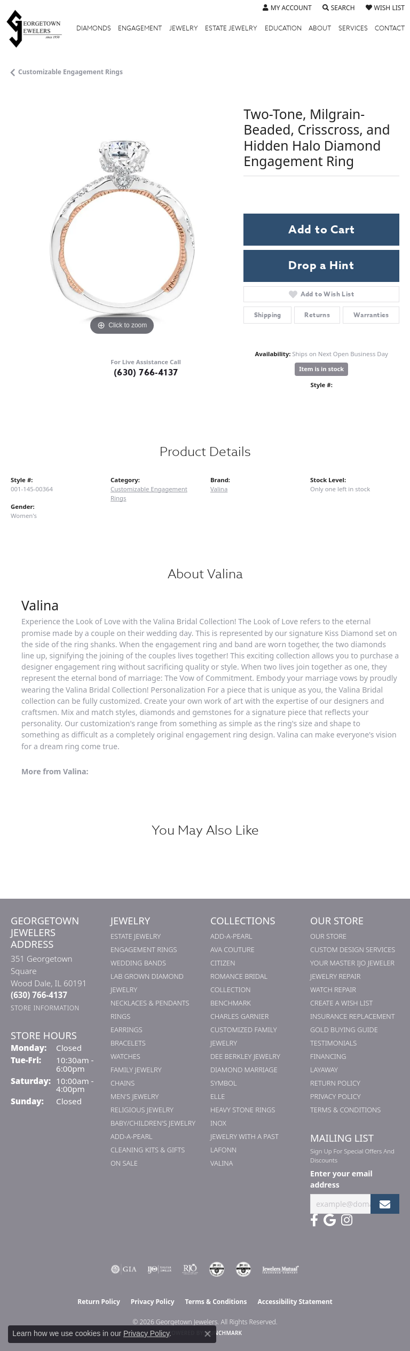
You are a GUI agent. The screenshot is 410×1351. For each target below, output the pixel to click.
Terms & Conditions (345, 1109)
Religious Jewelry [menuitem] (142, 1109)
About (320, 28)
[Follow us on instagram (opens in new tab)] (346, 1220)
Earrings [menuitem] (127, 1029)
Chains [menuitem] (123, 1083)
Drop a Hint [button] (321, 265)
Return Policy (335, 1083)
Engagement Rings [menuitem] (144, 949)
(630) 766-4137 (146, 372)
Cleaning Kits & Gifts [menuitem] (148, 1149)
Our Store (328, 936)
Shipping (267, 314)
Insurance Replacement (352, 1016)
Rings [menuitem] (120, 1016)
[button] (287, 8)
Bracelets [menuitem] (128, 1043)
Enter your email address (341, 1179)
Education (283, 28)
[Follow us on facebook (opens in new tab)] (314, 1220)
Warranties (371, 314)
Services (353, 28)
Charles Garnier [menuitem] (239, 1016)
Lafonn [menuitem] (223, 1149)
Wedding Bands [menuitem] (138, 963)
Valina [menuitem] (221, 1163)
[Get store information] (45, 1007)
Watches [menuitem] (125, 1056)
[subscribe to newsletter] (384, 1204)
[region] (122, 227)
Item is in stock (321, 369)
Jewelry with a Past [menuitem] (244, 1136)
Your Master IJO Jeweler (352, 963)
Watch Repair (333, 989)
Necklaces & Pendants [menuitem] (150, 1003)
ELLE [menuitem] (217, 1096)
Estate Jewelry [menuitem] (136, 936)
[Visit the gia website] (124, 1269)
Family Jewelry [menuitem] (136, 1069)
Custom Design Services (352, 949)
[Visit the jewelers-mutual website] (280, 1269)
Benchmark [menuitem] (230, 1003)
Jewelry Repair (335, 976)
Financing (328, 1056)
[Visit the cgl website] (243, 1269)
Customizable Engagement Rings (70, 71)
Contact (390, 28)
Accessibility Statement (294, 1301)
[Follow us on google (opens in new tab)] (330, 1220)
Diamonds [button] (93, 28)
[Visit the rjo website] (190, 1269)
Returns (317, 314)
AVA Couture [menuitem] (232, 949)
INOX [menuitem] (218, 1123)
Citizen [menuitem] (222, 963)
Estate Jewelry (231, 28)
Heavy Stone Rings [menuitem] (242, 1109)
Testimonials (333, 1043)
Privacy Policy (335, 1096)
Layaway (324, 1069)
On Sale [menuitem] (124, 1163)
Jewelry (183, 28)
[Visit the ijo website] (159, 1269)
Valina (218, 489)
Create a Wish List (341, 1003)
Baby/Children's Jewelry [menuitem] (153, 1123)
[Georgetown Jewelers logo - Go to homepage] (39, 28)
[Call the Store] (39, 994)
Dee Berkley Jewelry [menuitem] (245, 1056)
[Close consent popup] (207, 1334)
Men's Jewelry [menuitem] (135, 1096)
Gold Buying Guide (344, 1029)
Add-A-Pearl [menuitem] (132, 1136)
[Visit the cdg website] (217, 1269)
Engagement (140, 28)
